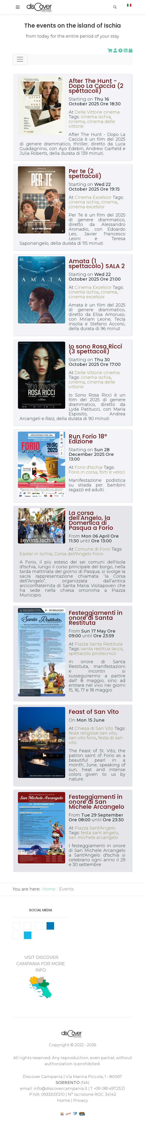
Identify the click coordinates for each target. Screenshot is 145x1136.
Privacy (80, 1100)
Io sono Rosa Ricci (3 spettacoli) (95, 349)
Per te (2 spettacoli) (85, 173)
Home (63, 1100)
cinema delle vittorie (92, 124)
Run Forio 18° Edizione (88, 438)
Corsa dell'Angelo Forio (78, 553)
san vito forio (82, 737)
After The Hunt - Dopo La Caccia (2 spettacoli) (96, 86)
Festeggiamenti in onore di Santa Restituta (96, 618)
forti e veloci (112, 472)
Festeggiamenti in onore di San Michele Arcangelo (96, 802)
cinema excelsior (87, 206)
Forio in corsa (83, 472)
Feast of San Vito (94, 712)
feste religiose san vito (92, 733)
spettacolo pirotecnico (92, 653)
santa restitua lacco (102, 648)
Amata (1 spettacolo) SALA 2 (97, 263)
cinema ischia (96, 116)
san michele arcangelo (93, 837)
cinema (77, 121)
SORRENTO (68, 1082)
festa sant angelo (99, 832)
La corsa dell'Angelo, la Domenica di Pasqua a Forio (91, 520)
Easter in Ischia (36, 553)
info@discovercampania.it (60, 1088)
